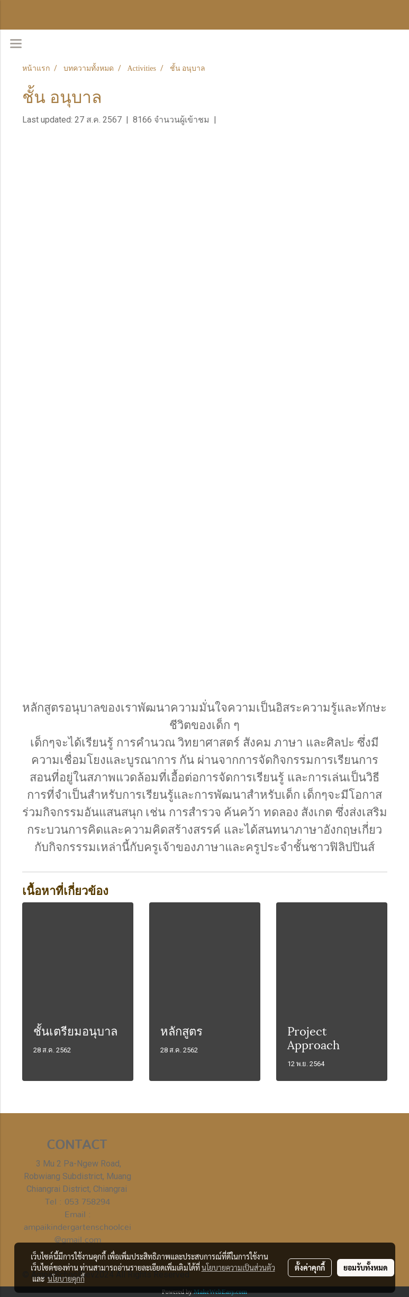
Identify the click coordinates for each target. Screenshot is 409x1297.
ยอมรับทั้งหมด (365, 1267)
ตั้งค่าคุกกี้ (310, 1267)
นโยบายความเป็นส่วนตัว (238, 1267)
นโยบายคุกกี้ (66, 1278)
